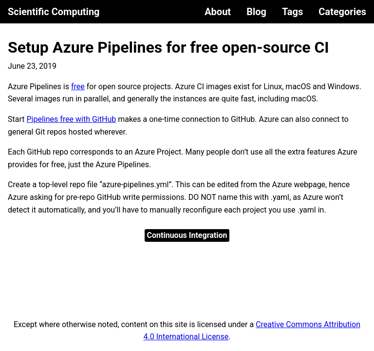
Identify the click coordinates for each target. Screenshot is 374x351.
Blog (256, 12)
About (218, 12)
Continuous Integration (187, 235)
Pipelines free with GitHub (71, 119)
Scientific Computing (54, 12)
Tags (292, 12)
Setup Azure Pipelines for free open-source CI (168, 47)
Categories (342, 12)
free (78, 86)
